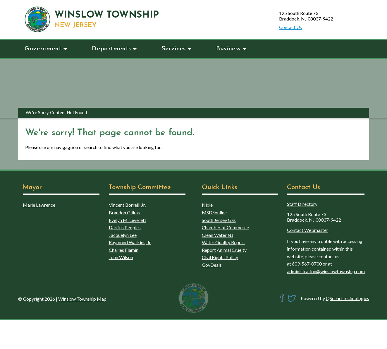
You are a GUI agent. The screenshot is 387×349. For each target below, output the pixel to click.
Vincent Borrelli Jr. (127, 205)
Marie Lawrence (39, 205)
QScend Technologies (347, 298)
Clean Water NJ (217, 235)
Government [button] (46, 49)
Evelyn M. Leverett (127, 220)
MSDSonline (214, 212)
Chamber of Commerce (225, 227)
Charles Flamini (124, 250)
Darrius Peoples (125, 227)
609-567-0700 (307, 263)
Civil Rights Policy (220, 257)
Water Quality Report (223, 242)
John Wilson (121, 257)
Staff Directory (302, 204)
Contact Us (290, 27)
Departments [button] (114, 49)
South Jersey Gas (219, 220)
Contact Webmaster (307, 230)
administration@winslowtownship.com (326, 271)
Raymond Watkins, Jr (130, 242)
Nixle (207, 205)
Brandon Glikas (124, 212)
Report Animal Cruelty (224, 250)
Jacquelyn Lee (123, 235)
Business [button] (231, 49)
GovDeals (212, 265)
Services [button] (176, 49)
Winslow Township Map (82, 299)
